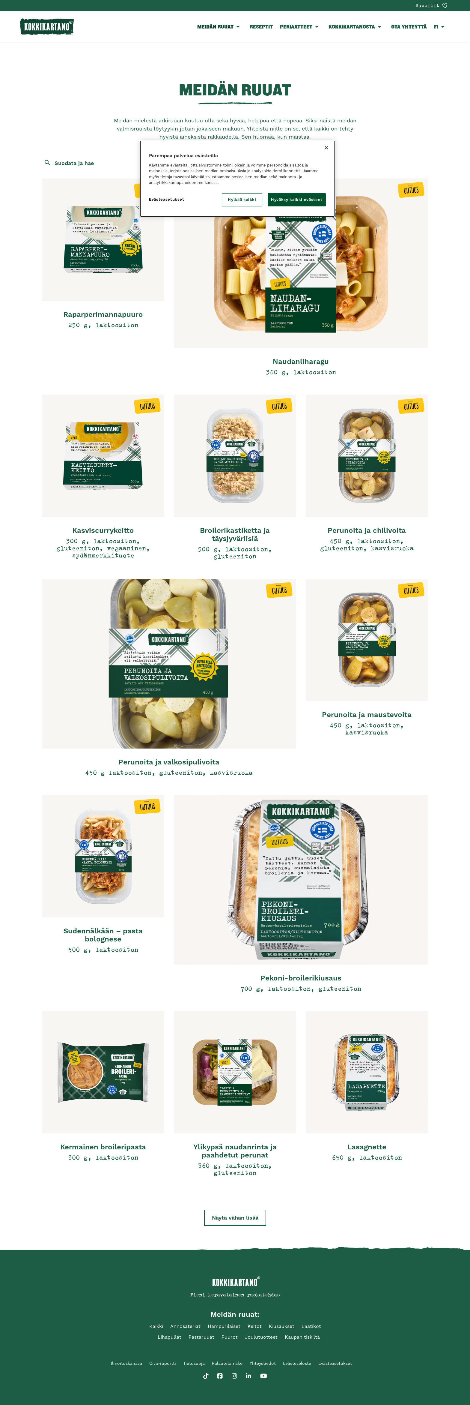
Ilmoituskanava (126, 1363)
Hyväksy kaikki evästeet (297, 199)
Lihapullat (169, 1337)
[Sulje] (326, 147)
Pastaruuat (201, 1337)
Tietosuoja (194, 1363)
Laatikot (311, 1326)
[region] (237, 178)
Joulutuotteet (261, 1337)
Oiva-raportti (162, 1363)
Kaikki (156, 1326)
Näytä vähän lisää (235, 1217)
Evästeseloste (297, 1363)
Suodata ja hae (74, 163)
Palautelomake (227, 1363)
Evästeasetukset (335, 1363)
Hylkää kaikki (242, 199)
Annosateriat (185, 1326)
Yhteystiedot (263, 1363)
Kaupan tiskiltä (302, 1337)
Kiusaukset (281, 1326)
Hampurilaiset (224, 1326)
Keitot (255, 1326)
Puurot (230, 1337)
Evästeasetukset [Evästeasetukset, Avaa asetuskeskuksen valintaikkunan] (166, 199)
